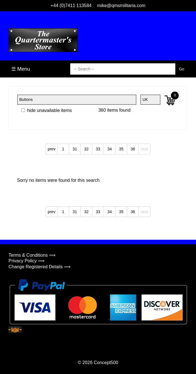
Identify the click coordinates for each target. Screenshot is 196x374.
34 (109, 149)
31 (75, 149)
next (144, 149)
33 (98, 149)
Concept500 (106, 362)
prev (51, 149)
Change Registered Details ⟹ (39, 266)
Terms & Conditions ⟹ (32, 255)
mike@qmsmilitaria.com (121, 5)
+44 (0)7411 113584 (71, 5)
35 (121, 149)
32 (86, 149)
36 (133, 149)
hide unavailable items (46, 110)
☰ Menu (20, 69)
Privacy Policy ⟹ (26, 260)
